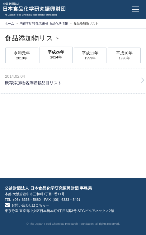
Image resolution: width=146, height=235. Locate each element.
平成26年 (56, 55)
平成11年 (90, 56)
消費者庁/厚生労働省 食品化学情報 (44, 23)
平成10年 (124, 56)
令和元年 (22, 56)
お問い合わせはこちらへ (30, 205)
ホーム (9, 23)
